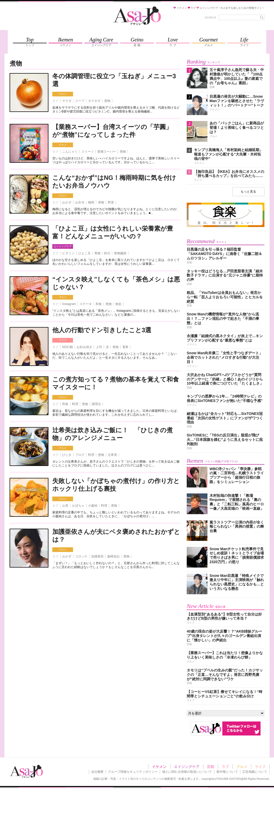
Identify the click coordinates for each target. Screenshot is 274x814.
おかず (66, 202)
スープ (79, 101)
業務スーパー (106, 151)
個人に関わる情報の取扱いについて (187, 772)
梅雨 (91, 202)
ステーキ (86, 304)
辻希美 (112, 455)
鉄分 (107, 253)
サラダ (66, 101)
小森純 (92, 505)
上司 (99, 347)
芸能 (210, 767)
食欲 (118, 304)
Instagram (69, 304)
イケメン (159, 767)
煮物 (107, 101)
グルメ (63, 94)
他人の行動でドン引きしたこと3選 (101, 330)
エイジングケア (63, 246)
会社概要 (97, 772)
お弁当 (79, 202)
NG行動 (67, 347)
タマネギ (94, 101)
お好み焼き (84, 347)
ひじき (66, 455)
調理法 (96, 404)
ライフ (63, 340)
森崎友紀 (113, 556)
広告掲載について (254, 772)
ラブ (225, 767)
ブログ (79, 455)
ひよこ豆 (84, 253)
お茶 (65, 505)
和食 (99, 304)
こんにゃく (70, 151)
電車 (125, 347)
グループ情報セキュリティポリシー (133, 772)
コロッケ (81, 556)
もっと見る (248, 191)
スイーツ (87, 151)
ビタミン (68, 253)
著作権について (227, 772)
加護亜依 (97, 556)
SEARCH (210, 17)
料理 (75, 404)
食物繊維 (120, 253)
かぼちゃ (78, 505)
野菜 (111, 202)
